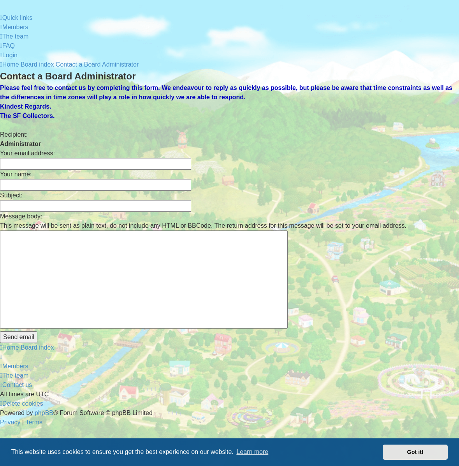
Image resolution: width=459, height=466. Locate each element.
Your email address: (27, 153)
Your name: (16, 174)
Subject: (11, 195)
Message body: (21, 216)
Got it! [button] (415, 452)
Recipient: (14, 134)
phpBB (44, 413)
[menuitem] (14, 27)
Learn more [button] (252, 451)
